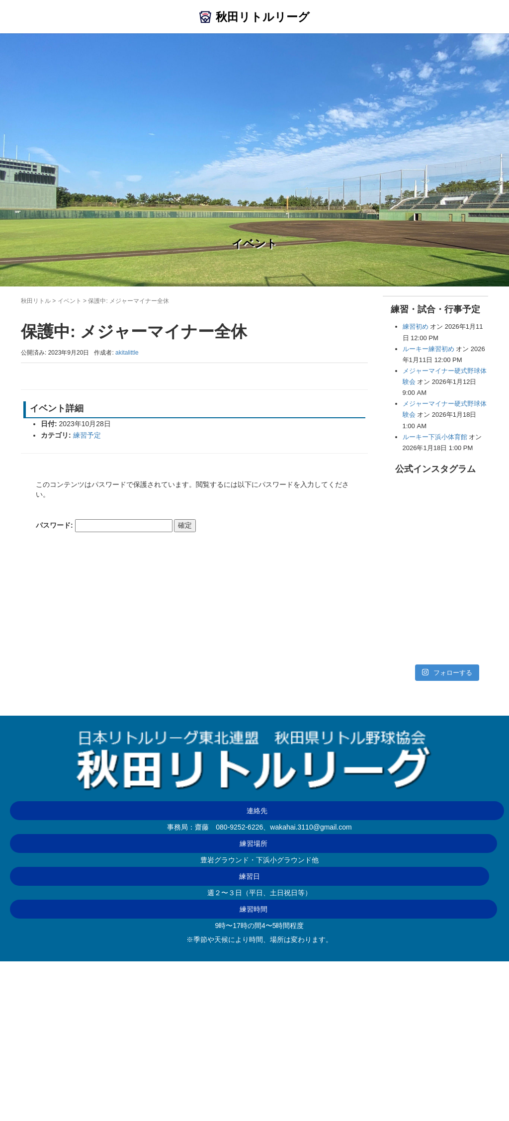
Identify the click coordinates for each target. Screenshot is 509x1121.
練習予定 (87, 435)
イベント (70, 300)
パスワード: (104, 525)
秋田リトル (36, 300)
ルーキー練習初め (428, 349)
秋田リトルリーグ (263, 16)
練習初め (415, 326)
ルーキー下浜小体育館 (435, 437)
